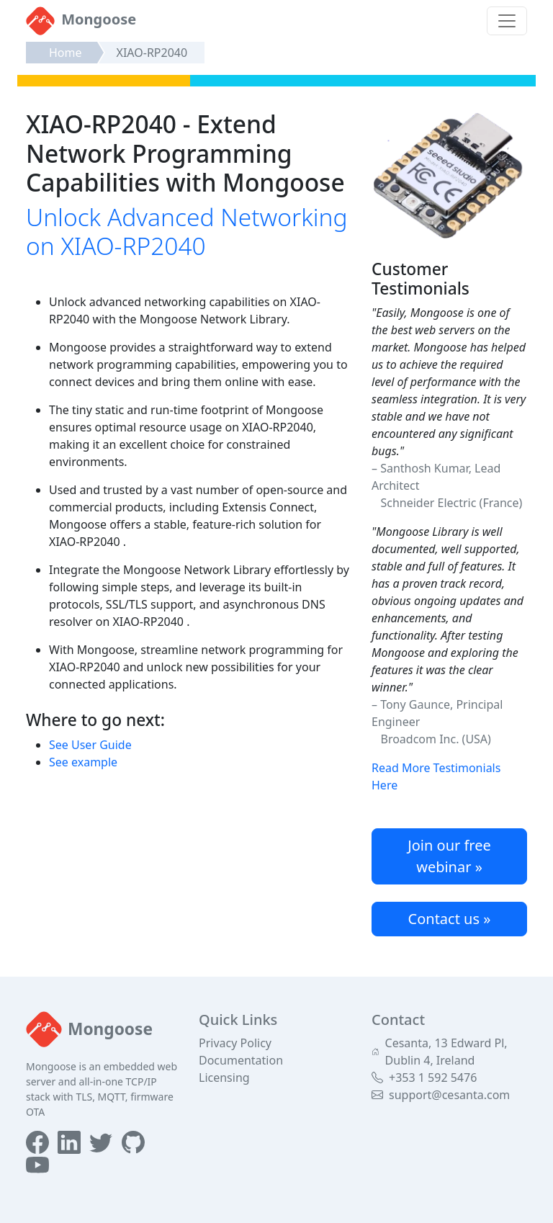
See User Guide (90, 745)
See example (83, 762)
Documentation (241, 1060)
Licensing (224, 1077)
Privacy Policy (235, 1043)
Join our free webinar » (449, 856)
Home (65, 53)
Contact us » (449, 918)
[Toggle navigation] (507, 20)
